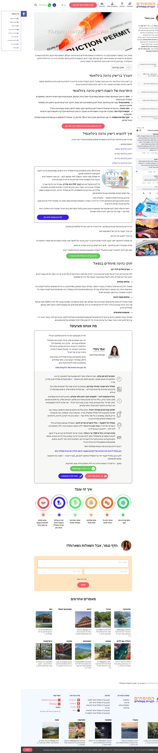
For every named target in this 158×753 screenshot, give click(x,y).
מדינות (101, 4)
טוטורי (114, 720)
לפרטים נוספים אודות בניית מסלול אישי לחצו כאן (62, 126)
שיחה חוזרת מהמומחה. (48, 476)
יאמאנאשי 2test (44, 609)
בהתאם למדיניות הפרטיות (31, 750)
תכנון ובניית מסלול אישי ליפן (78, 703)
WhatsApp (34, 704)
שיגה (36, 720)
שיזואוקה (106, 609)
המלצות (109, 4)
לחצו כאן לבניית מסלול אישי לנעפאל (62, 256)
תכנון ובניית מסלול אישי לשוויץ (78, 700)
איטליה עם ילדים (103, 641)
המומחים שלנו (91, 4)
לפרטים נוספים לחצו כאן (32, 217)
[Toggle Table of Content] (106, 67)
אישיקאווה (26, 641)
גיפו (29, 609)
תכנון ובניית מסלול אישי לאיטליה (77, 710)
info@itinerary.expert (30, 700)
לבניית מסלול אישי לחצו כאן (62, 5)
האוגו (68, 609)
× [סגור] (154, 750)
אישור (7, 750)
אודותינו (81, 4)
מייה (141, 720)
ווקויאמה (60, 720)
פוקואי (48, 641)
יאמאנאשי (66, 641)
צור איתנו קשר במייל (74, 476)
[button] (3, 14)
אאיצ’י (87, 609)
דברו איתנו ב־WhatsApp (60, 469)
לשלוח (62, 585)
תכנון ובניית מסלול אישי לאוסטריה (76, 713)
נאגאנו (87, 641)
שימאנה (87, 720)
